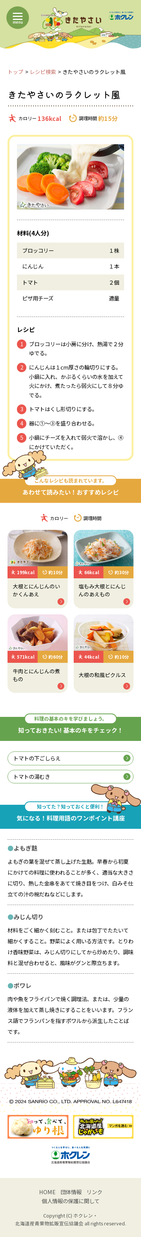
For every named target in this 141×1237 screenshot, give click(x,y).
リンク (94, 1192)
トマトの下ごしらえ (71, 758)
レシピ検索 (43, 71)
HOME (47, 1192)
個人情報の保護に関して (71, 1201)
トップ (15, 71)
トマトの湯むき (71, 776)
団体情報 (71, 1192)
